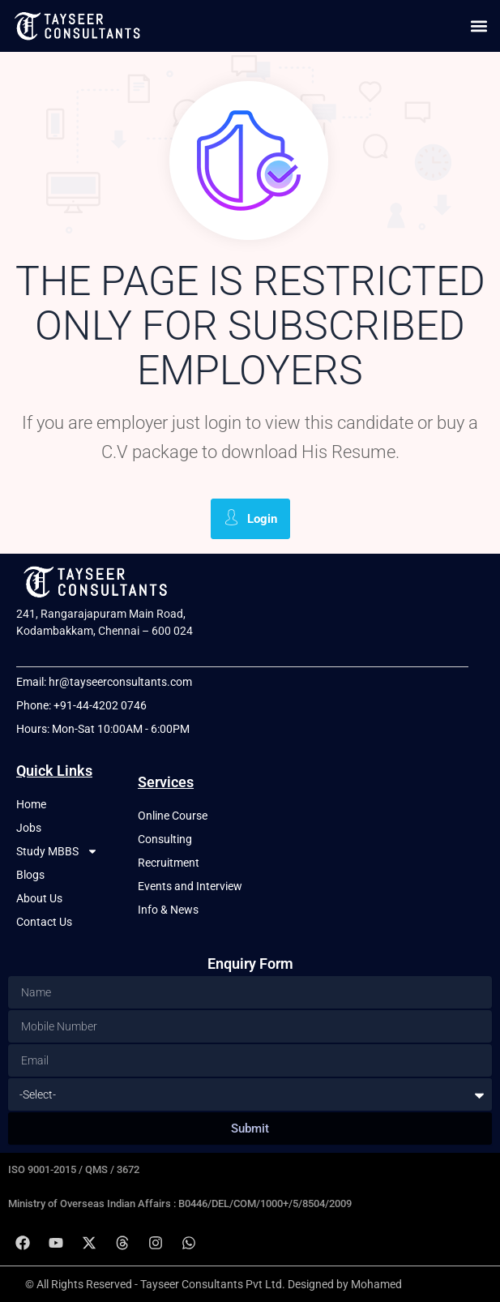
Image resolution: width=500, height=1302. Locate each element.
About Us (39, 898)
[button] (478, 25)
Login (250, 517)
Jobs (28, 827)
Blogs (30, 874)
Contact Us (44, 921)
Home (31, 804)
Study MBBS (57, 851)
